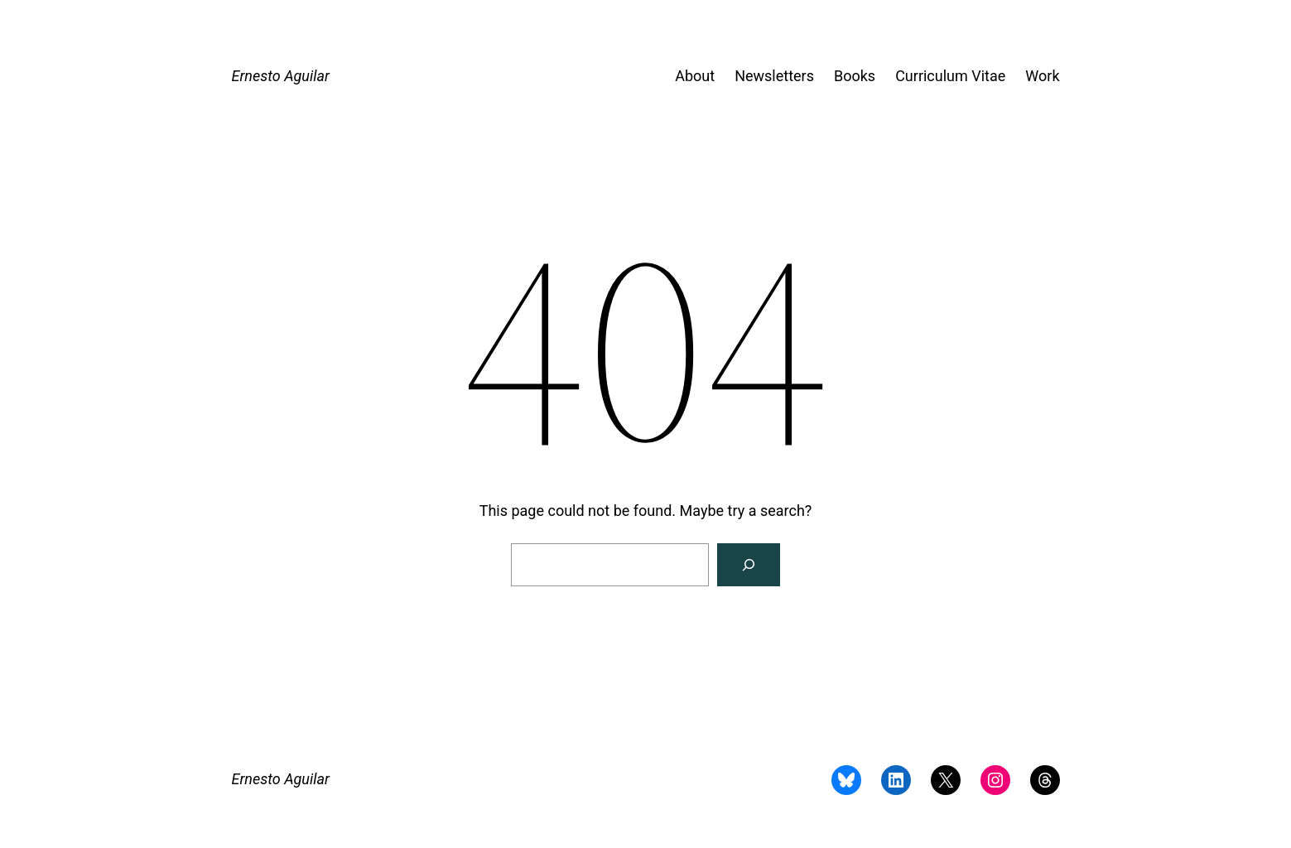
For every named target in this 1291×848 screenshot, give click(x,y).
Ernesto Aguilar (281, 75)
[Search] (748, 564)
